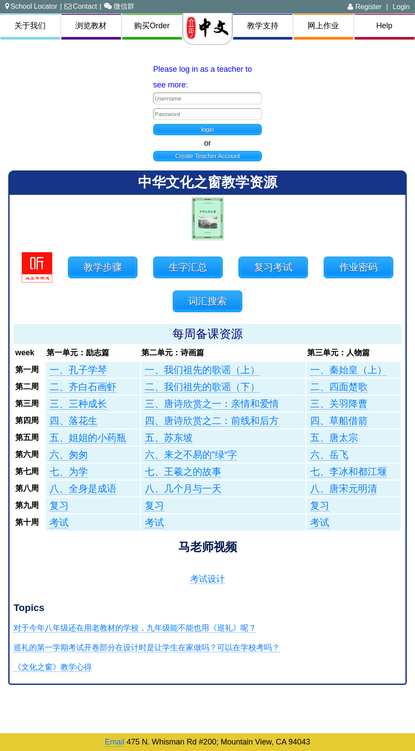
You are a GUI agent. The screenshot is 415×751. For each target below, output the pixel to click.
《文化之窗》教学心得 (52, 667)
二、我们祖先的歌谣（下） (202, 386)
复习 (59, 505)
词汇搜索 (207, 301)
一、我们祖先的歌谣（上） (202, 369)
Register (365, 6)
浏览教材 (91, 25)
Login (401, 6)
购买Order (152, 25)
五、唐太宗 (334, 437)
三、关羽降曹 (339, 403)
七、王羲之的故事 (183, 471)
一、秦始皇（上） (348, 369)
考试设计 (207, 579)
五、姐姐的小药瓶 (88, 437)
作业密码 (358, 267)
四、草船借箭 (339, 420)
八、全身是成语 (83, 488)
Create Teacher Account (207, 156)
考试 (59, 522)
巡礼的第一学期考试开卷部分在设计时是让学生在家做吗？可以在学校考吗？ (146, 647)
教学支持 (262, 25)
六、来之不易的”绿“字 (191, 454)
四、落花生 (73, 420)
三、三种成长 (78, 403)
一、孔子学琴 (78, 369)
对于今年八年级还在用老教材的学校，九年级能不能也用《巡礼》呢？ (134, 628)
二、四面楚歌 (339, 386)
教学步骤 (103, 267)
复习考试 (273, 267)
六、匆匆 (69, 454)
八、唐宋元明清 (343, 488)
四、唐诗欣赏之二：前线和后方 (212, 420)
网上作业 (323, 25)
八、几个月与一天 (183, 488)
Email (114, 742)
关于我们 (30, 25)
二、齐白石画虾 (83, 386)
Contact (80, 6)
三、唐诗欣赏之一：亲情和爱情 (212, 403)
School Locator (31, 6)
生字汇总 (188, 267)
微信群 (119, 6)
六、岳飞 (329, 454)
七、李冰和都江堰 (348, 471)
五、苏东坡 (169, 437)
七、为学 (69, 471)
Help (384, 25)
